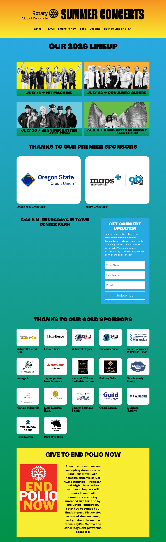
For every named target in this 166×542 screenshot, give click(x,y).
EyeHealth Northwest (132, 409)
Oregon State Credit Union (31, 206)
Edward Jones (52, 349)
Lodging (95, 29)
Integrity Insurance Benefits (82, 409)
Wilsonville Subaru (109, 349)
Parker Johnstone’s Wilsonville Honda (137, 350)
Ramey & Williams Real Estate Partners (83, 380)
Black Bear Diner (53, 437)
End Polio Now (67, 29)
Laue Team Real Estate (53, 409)
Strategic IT (23, 378)
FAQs (51, 29)
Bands (37, 29)
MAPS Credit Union (96, 206)
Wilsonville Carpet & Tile (27, 350)
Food (83, 29)
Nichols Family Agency (135, 380)
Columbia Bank (25, 437)
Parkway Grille (107, 378)
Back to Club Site (115, 29)
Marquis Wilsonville (28, 407)
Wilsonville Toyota (82, 349)
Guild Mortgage (108, 407)
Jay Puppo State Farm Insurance (53, 380)
